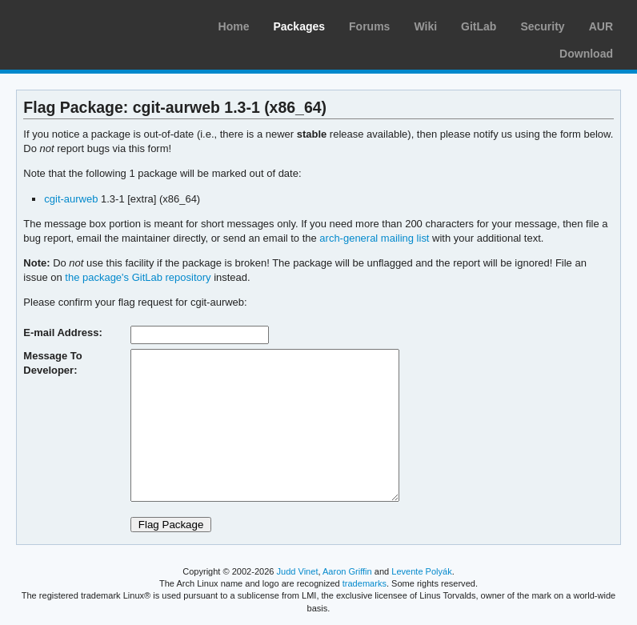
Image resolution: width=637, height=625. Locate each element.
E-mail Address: (62, 333)
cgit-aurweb (71, 199)
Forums (369, 26)
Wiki (425, 26)
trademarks (365, 583)
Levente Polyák (421, 571)
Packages (299, 26)
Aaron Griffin (347, 571)
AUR (601, 26)
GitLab (478, 26)
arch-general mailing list (374, 238)
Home (234, 26)
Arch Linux (88, 24)
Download (586, 53)
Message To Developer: (52, 363)
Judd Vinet (297, 571)
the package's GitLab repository (137, 277)
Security (542, 26)
